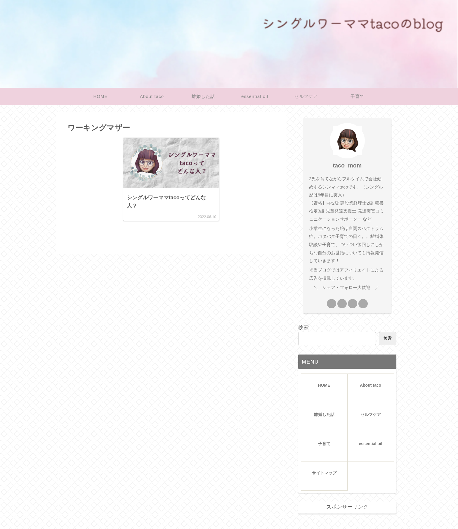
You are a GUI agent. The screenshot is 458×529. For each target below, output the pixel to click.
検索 (303, 327)
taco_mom (347, 165)
